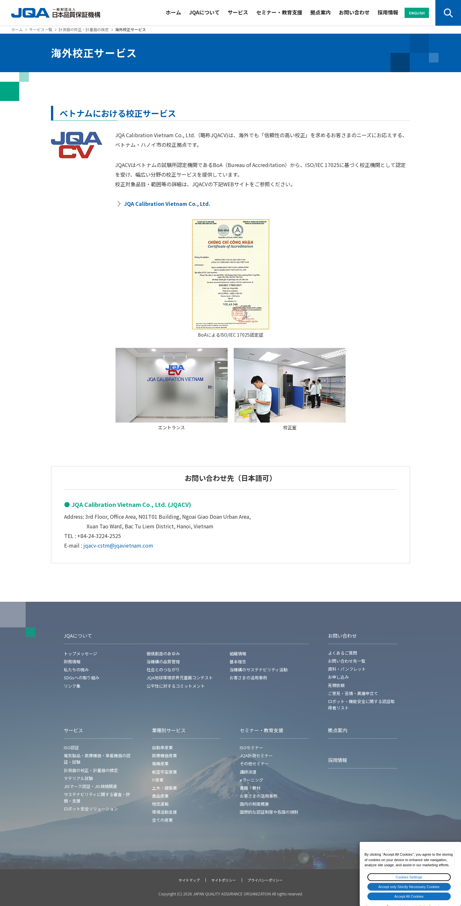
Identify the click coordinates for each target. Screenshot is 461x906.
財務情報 (72, 662)
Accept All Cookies (408, 896)
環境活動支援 (164, 812)
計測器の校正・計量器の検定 (84, 29)
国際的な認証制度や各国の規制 (269, 812)
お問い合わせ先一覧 (346, 661)
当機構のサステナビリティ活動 (259, 670)
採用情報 (388, 12)
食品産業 (160, 796)
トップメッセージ (80, 653)
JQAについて (204, 12)
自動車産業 (162, 747)
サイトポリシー (223, 880)
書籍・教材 (250, 788)
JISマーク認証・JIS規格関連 (90, 786)
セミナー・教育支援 (279, 12)
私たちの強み (76, 670)
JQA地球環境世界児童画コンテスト (180, 678)
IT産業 (157, 780)
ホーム (173, 12)
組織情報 (238, 653)
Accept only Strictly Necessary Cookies (409, 887)
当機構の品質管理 (163, 662)
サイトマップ (189, 880)
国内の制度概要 (254, 804)
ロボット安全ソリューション (91, 809)
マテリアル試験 (78, 778)
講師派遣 (248, 772)
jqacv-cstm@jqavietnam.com (118, 545)
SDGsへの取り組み (81, 678)
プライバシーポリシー (265, 880)
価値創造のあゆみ (163, 653)
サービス (238, 12)
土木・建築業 (164, 788)
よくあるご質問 (342, 653)
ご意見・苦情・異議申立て (353, 693)
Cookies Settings (409, 877)
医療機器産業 (164, 755)
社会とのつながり (163, 670)
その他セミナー (254, 763)
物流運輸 (160, 804)
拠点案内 (320, 12)
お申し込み (338, 677)
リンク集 (72, 686)
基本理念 (238, 662)
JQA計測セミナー (256, 755)
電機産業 (160, 763)
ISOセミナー (251, 747)
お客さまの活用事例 (248, 678)
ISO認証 (71, 747)
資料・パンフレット (347, 669)
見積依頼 (336, 685)
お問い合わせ (354, 12)
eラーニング (251, 780)
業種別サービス (169, 730)
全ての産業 (162, 820)
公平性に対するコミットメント (176, 686)
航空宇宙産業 (164, 772)
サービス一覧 (40, 29)
